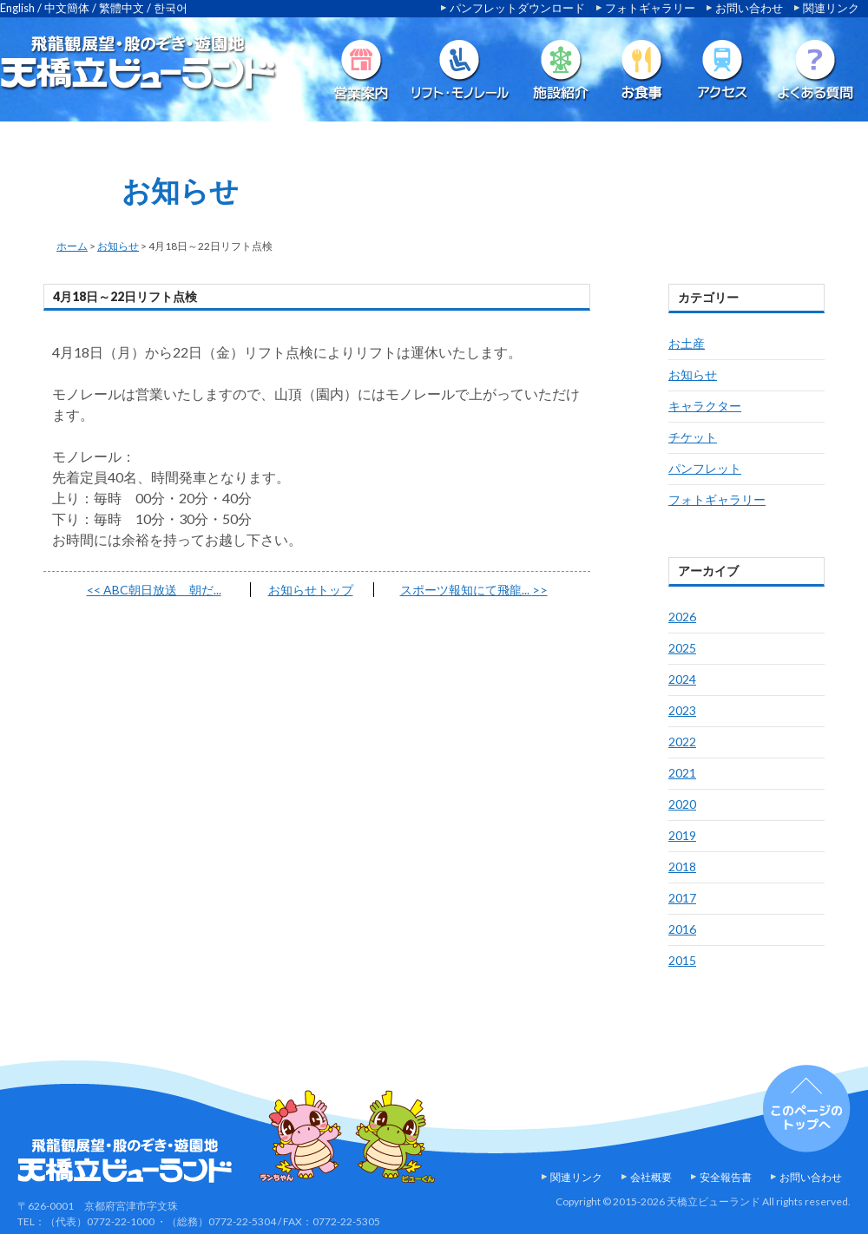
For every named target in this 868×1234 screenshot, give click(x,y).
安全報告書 (726, 1177)
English (17, 8)
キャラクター (704, 405)
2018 (682, 866)
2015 (682, 960)
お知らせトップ (310, 589)
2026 (682, 616)
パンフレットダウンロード (517, 8)
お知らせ (118, 246)
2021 (682, 772)
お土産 (686, 343)
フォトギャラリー (650, 8)
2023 (682, 710)
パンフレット (704, 468)
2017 (682, 897)
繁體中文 (121, 8)
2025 (682, 647)
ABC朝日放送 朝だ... (154, 589)
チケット (692, 437)
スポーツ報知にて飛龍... (474, 589)
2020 (682, 804)
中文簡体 (66, 8)
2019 (682, 835)
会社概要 (651, 1177)
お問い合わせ (749, 8)
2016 (682, 929)
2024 (682, 679)
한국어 (170, 8)
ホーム (72, 246)
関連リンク (831, 8)
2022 (682, 741)
